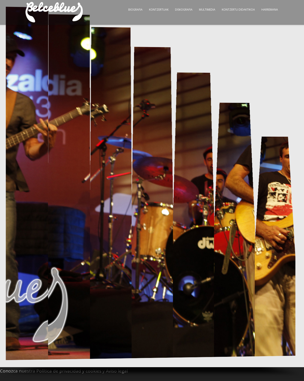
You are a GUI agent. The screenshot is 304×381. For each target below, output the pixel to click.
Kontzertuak (159, 10)
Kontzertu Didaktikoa (238, 10)
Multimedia (207, 10)
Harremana (269, 10)
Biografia (135, 10)
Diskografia (184, 10)
